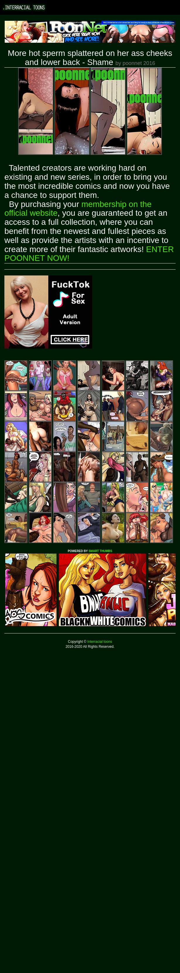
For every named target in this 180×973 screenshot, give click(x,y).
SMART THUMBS (100, 551)
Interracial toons (99, 642)
